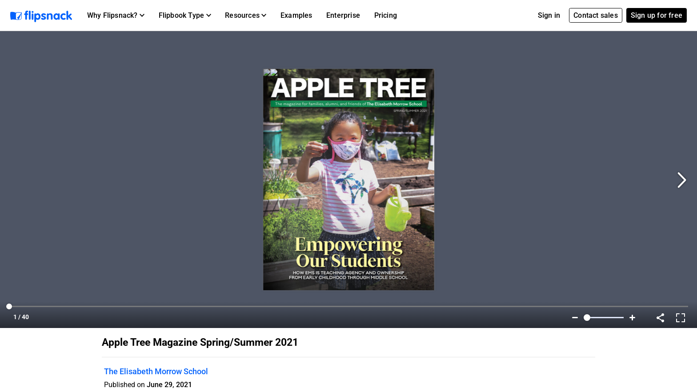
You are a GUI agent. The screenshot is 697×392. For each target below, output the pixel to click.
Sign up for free (656, 15)
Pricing (385, 15)
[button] (116, 15)
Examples (296, 15)
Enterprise (343, 15)
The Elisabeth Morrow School (156, 371)
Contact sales (595, 15)
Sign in (549, 15)
